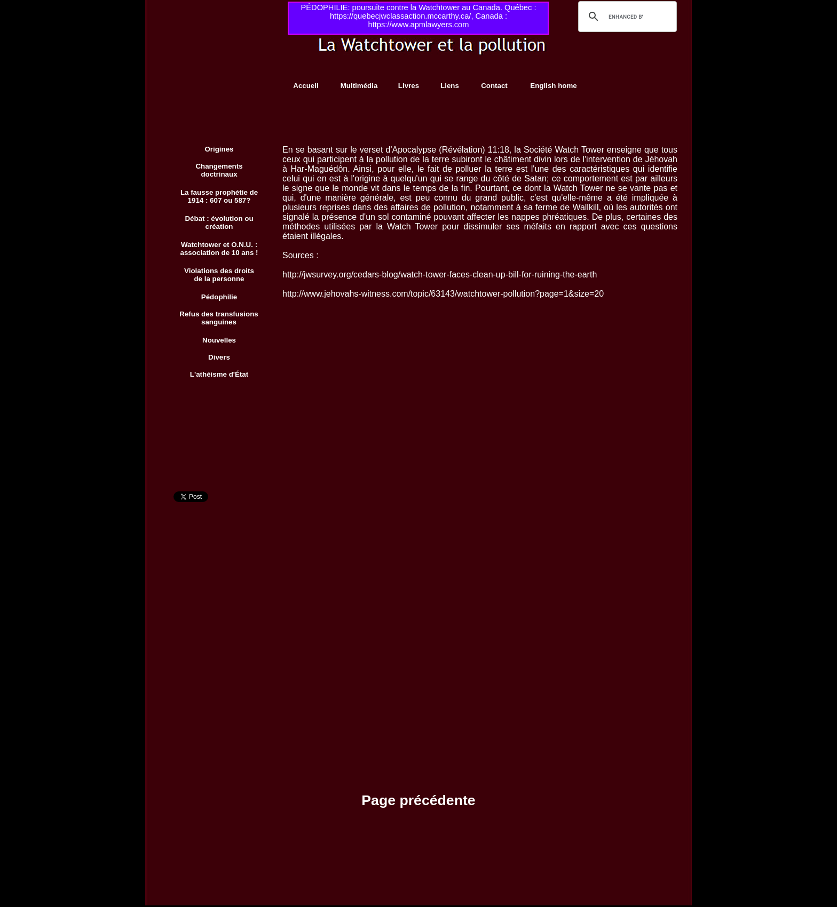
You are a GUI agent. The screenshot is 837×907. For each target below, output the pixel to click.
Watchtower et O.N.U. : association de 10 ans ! (219, 249)
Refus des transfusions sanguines (218, 318)
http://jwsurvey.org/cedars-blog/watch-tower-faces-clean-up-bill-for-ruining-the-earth (439, 274)
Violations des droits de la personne (219, 275)
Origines (218, 149)
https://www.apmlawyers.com (418, 24)
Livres (408, 86)
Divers (219, 357)
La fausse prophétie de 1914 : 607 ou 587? (219, 196)
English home (553, 86)
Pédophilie (219, 297)
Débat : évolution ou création (219, 222)
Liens (449, 86)
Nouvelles (219, 340)
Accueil (305, 86)
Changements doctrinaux (218, 170)
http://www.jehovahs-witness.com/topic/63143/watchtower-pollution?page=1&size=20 (443, 293)
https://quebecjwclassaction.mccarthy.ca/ (400, 16)
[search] (626, 16)
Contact (494, 86)
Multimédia (359, 86)
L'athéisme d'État (219, 374)
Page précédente (418, 800)
